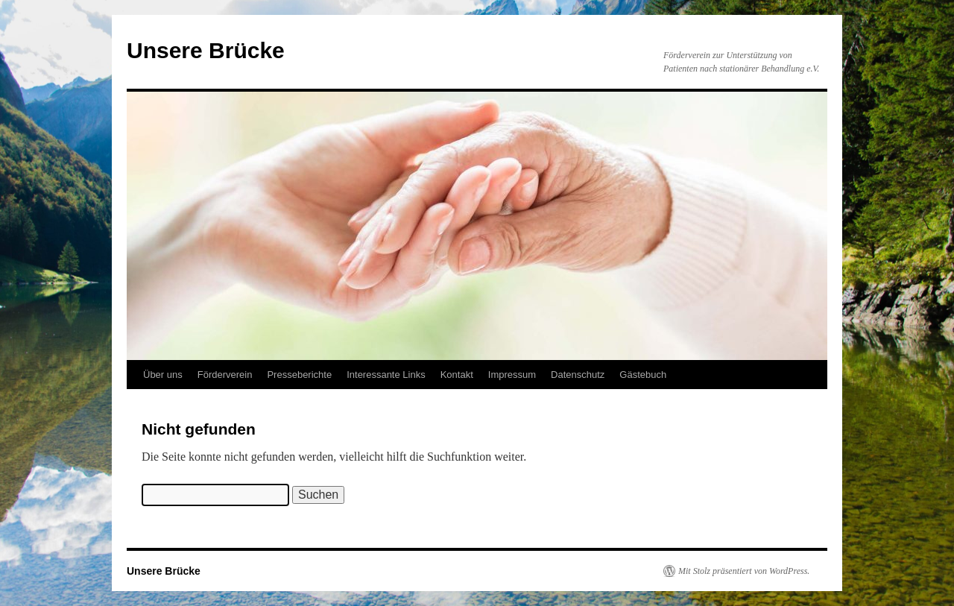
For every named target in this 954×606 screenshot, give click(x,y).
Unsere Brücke (206, 50)
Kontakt (456, 374)
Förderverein (225, 374)
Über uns (163, 374)
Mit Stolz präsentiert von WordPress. (743, 571)
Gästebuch (642, 374)
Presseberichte (299, 374)
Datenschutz (577, 374)
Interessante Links (386, 374)
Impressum (512, 374)
